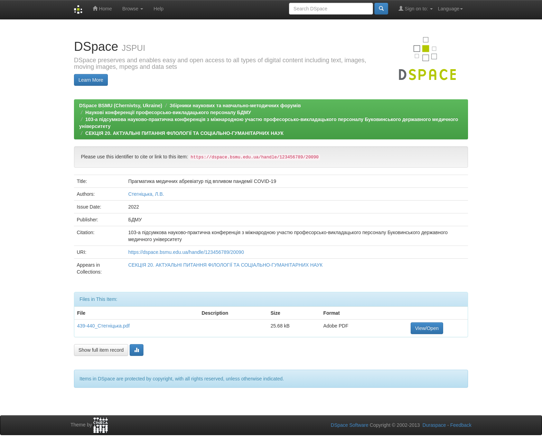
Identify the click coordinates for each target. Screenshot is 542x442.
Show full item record (101, 350)
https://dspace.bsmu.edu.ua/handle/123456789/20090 (186, 252)
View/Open (427, 328)
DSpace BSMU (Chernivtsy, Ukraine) (120, 105)
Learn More (90, 80)
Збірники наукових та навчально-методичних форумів (235, 105)
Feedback (460, 425)
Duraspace (434, 425)
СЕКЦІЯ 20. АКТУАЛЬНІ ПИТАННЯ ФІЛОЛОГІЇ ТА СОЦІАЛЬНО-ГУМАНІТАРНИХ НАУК (184, 133)
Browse (132, 8)
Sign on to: (416, 8)
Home (102, 8)
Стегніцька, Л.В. (146, 194)
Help (158, 8)
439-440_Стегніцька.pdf (103, 326)
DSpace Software (349, 425)
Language (450, 8)
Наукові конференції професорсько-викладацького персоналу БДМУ (168, 112)
